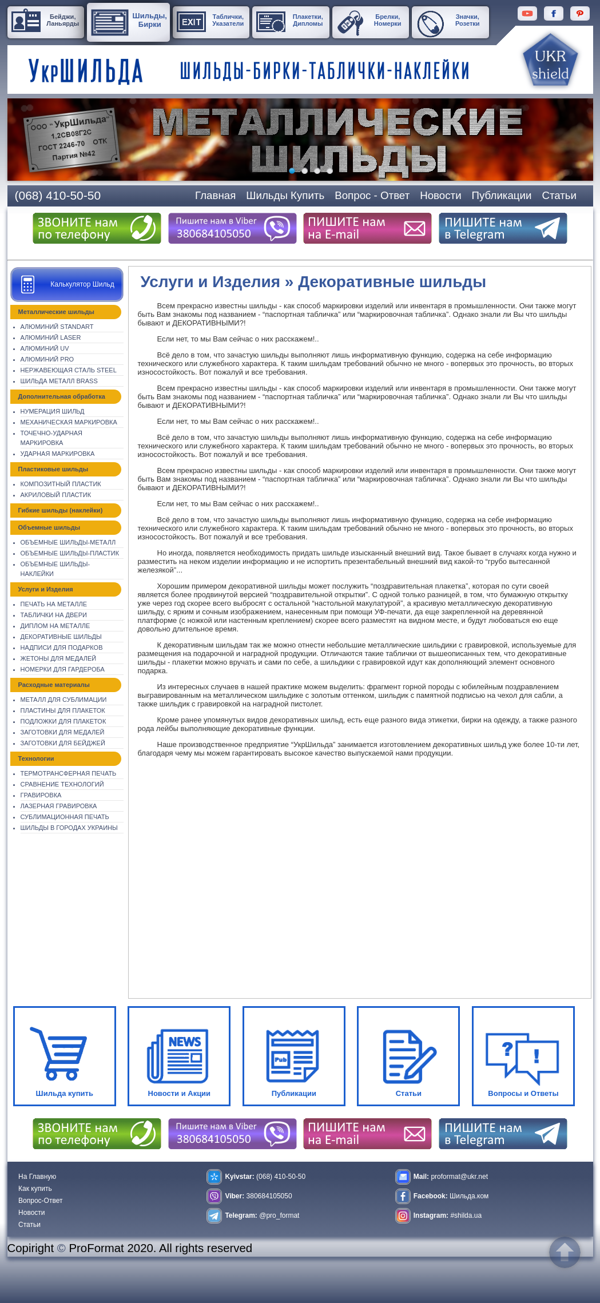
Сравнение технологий (62, 784)
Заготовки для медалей (63, 732)
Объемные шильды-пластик (70, 553)
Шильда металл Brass (59, 381)
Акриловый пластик (56, 494)
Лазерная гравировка (59, 806)
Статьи (29, 1225)
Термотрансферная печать (69, 773)
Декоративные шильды (61, 636)
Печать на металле (54, 604)
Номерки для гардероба (63, 669)
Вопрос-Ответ (40, 1201)
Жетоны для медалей (59, 658)
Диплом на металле (55, 625)
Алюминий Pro (47, 359)
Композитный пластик (61, 483)
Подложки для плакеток (63, 721)
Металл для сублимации (64, 699)
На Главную (37, 1177)
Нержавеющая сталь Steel (69, 370)
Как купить (35, 1189)
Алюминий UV (45, 348)
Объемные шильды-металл (68, 542)
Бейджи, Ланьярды (62, 20)
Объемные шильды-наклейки (55, 569)
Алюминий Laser (51, 337)
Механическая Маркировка (69, 422)
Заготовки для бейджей (63, 743)
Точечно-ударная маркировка (52, 438)
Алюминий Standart (57, 326)
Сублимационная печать (65, 816)
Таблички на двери (54, 614)
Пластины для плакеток (63, 710)
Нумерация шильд (53, 411)
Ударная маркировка (58, 453)
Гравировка (41, 795)
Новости (31, 1213)
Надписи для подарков (62, 647)
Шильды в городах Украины (69, 827)
